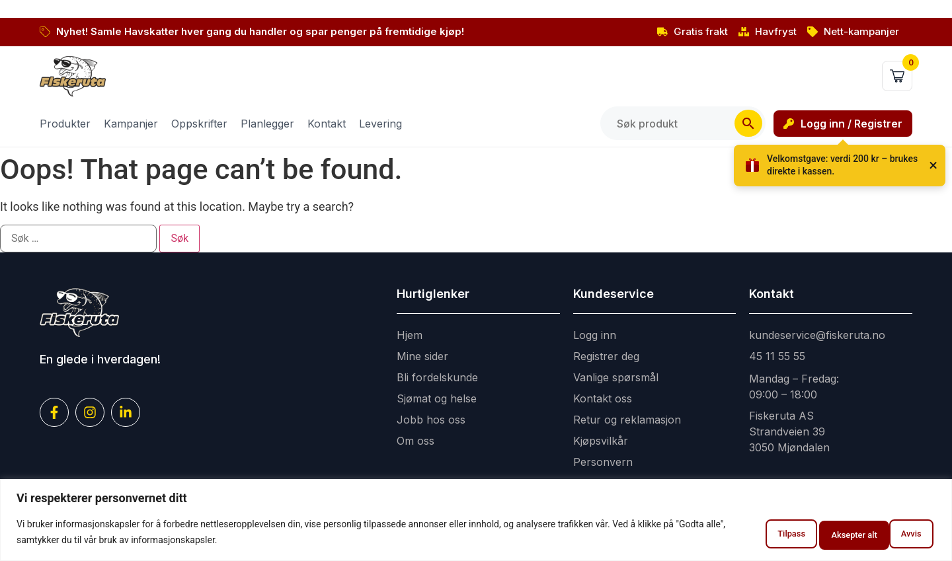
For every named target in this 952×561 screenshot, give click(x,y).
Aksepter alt (891, 534)
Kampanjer (131, 123)
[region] (476, 521)
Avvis (812, 534)
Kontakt (326, 123)
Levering (380, 123)
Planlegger (267, 123)
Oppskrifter (199, 123)
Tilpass (742, 534)
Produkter (65, 123)
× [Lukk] (933, 165)
